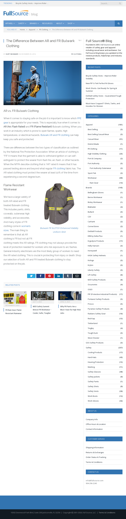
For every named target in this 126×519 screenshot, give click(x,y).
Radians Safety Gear (97, 313)
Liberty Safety (94, 270)
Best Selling (93, 129)
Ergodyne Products (96, 241)
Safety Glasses (94, 371)
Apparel (9, 23)
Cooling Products (95, 352)
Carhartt (91, 221)
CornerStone (93, 226)
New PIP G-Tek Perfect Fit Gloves (99, 83)
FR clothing (59, 168)
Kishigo (91, 260)
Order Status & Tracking (96, 457)
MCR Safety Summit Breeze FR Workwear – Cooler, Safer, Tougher (42, 309)
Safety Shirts (93, 386)
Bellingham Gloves (96, 192)
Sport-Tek (92, 173)
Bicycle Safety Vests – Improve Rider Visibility (32, 3)
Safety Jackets (94, 376)
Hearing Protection (96, 362)
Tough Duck (93, 333)
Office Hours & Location (96, 424)
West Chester (93, 338)
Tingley (91, 328)
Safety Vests (93, 391)
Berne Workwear (95, 197)
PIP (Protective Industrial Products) (102, 294)
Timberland (92, 323)
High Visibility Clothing (97, 153)
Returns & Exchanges (95, 452)
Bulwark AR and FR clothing (54, 135)
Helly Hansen (93, 245)
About (59, 23)
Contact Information (94, 429)
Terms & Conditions (94, 462)
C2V (89, 216)
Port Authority (93, 163)
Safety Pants (93, 381)
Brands (33, 23)
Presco (91, 304)
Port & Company (95, 158)
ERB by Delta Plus (95, 236)
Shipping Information (95, 447)
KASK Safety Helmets (97, 255)
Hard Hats (92, 357)
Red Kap (91, 318)
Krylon (90, 265)
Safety (21, 23)
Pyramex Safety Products (98, 309)
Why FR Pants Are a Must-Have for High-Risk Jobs (70, 309)
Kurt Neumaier (12, 54)
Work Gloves (93, 401)
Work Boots (93, 396)
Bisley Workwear (95, 202)
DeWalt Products (95, 231)
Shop (70, 23)
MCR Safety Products (97, 279)
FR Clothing (76, 54)
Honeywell (92, 250)
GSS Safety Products (95, 342)
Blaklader (92, 207)
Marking (91, 367)
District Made (93, 144)
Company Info (92, 419)
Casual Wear (93, 139)
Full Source (105, 44)
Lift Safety (92, 275)
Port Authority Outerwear (100, 168)
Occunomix (92, 284)
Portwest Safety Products (98, 299)
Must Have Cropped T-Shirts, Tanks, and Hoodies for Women (103, 104)
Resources (47, 23)
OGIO (90, 289)
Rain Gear (94, 183)
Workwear (92, 178)
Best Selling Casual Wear (98, 134)
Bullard (91, 212)
